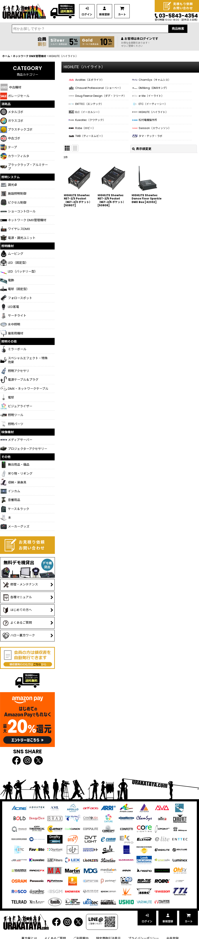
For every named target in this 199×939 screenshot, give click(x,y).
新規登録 (104, 14)
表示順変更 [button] (141, 149)
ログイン (87, 14)
